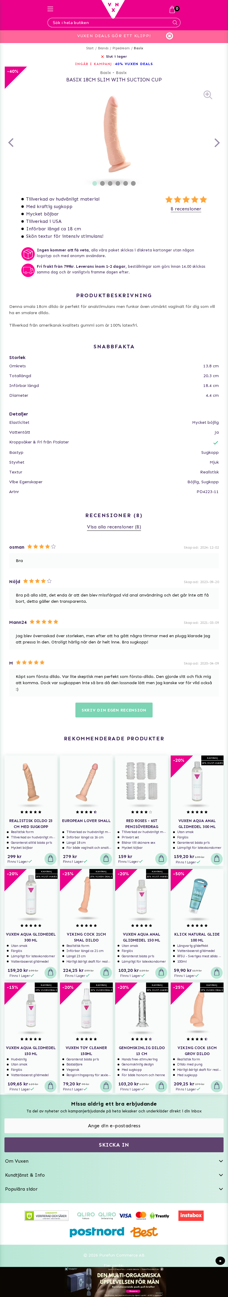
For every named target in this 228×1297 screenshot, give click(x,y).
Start (90, 48)
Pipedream (121, 48)
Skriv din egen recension (114, 710)
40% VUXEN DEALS (134, 64)
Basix (138, 48)
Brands (103, 48)
